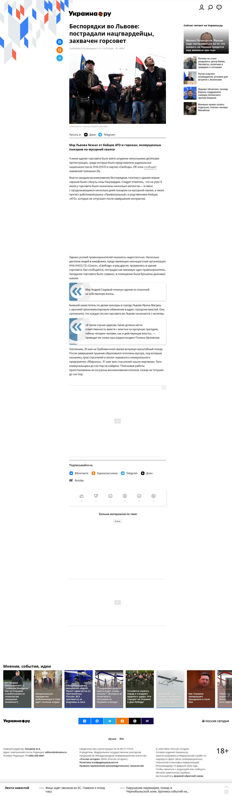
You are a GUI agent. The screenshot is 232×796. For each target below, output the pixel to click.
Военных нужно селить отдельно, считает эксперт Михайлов (213, 107)
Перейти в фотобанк (100, 126)
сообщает (150, 167)
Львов (117, 521)
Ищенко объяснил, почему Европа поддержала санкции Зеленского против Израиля (213, 93)
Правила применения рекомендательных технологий (111, 765)
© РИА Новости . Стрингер (79, 126)
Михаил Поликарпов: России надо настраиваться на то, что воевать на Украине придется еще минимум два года (205, 45)
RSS (122, 739)
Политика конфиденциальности (98, 762)
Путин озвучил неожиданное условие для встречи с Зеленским (213, 77)
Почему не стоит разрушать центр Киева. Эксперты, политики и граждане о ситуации (211, 62)
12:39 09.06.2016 (77, 48)
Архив (112, 739)
